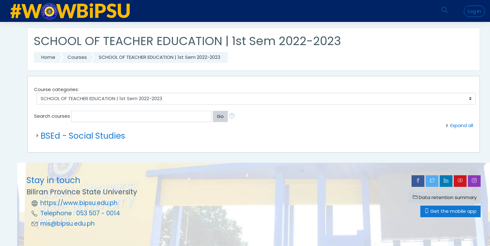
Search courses (52, 116)
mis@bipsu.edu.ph (67, 223)
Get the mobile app (450, 211)
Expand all (461, 125)
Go (220, 116)
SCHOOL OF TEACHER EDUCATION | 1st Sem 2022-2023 (159, 57)
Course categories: (56, 89)
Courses (77, 57)
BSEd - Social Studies (83, 135)
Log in (474, 11)
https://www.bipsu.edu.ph (79, 203)
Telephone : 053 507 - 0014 (80, 213)
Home (48, 57)
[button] (233, 116)
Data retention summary (445, 197)
